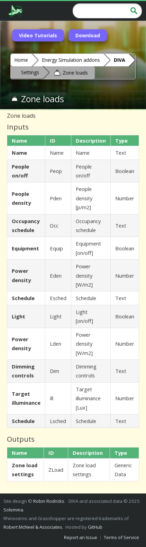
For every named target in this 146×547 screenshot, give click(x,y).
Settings (30, 72)
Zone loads (70, 72)
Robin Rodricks (48, 501)
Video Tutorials (38, 35)
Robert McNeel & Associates (32, 527)
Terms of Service (121, 537)
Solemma (13, 510)
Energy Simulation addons (71, 60)
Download (87, 35)
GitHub (95, 527)
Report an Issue (80, 537)
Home (21, 60)
